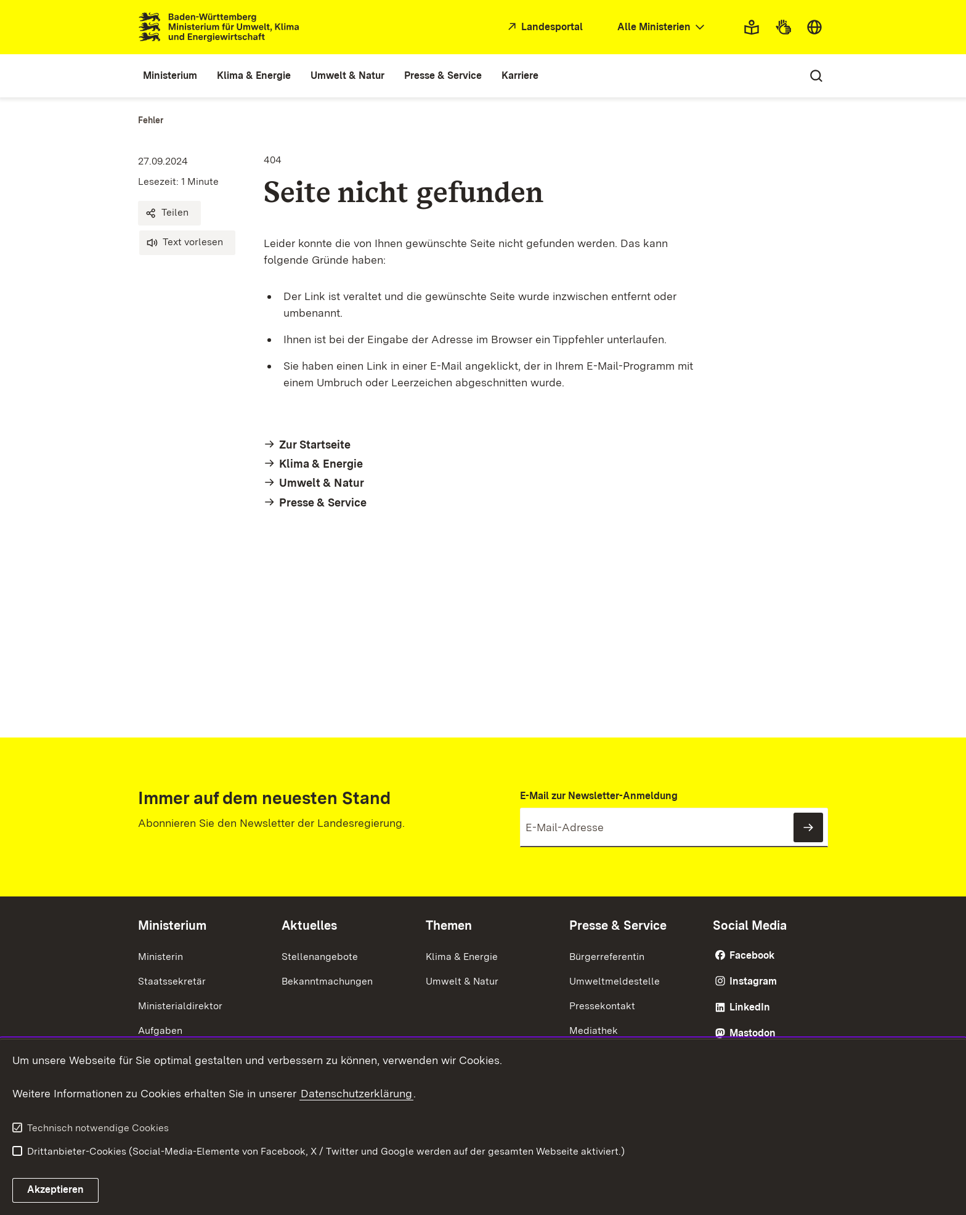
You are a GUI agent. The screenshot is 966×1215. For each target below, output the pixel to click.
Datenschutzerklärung (356, 1093)
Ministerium (172, 925)
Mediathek (593, 1030)
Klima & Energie (462, 956)
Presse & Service (618, 925)
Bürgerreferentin (606, 956)
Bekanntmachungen (327, 981)
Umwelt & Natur (462, 981)
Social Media (750, 925)
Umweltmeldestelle (614, 981)
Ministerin (160, 956)
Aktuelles (309, 925)
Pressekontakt (602, 1006)
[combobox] (662, 27)
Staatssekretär (172, 981)
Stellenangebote (320, 956)
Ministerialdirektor (180, 1006)
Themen (449, 925)
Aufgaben (160, 1030)
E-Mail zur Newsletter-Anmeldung (599, 796)
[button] (169, 213)
